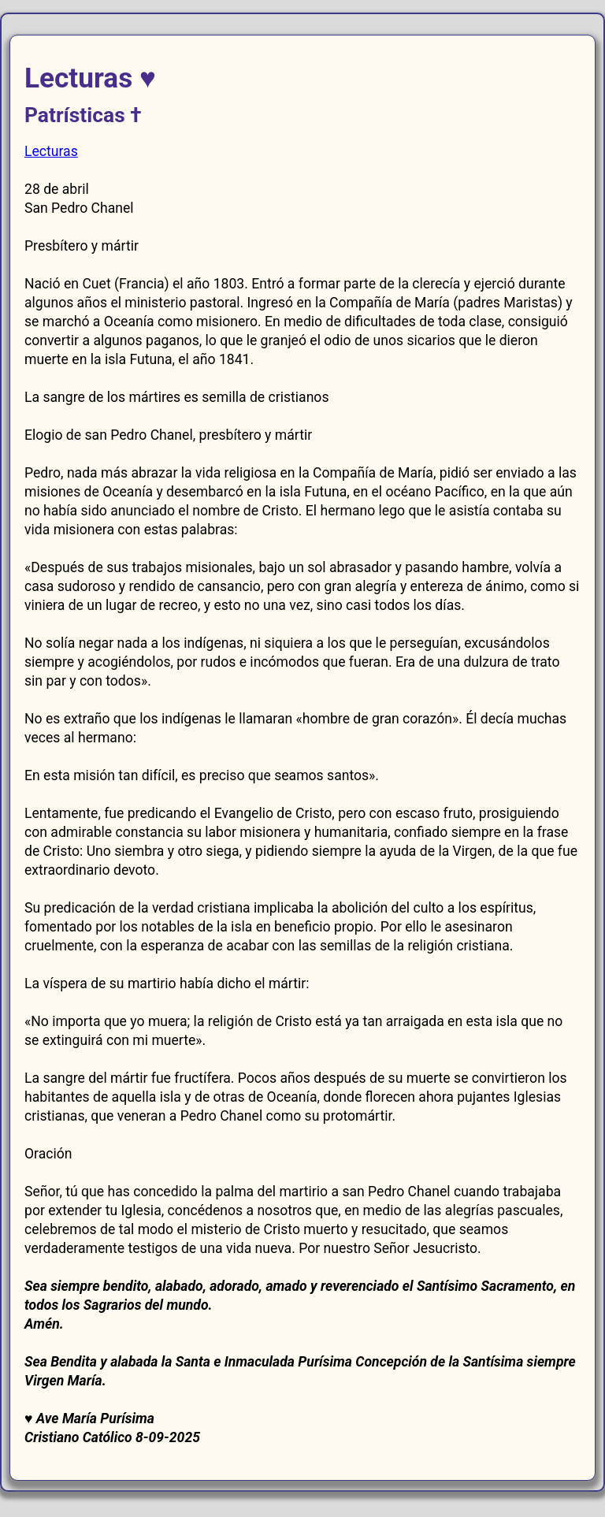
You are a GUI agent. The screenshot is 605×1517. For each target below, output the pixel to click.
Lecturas (51, 151)
